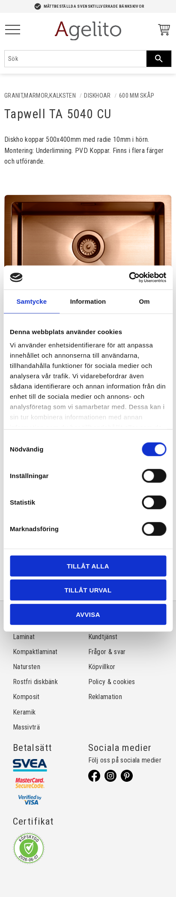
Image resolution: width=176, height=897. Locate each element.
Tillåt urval (88, 590)
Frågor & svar (107, 652)
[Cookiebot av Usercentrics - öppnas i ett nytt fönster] (128, 277)
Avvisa (88, 614)
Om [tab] (144, 301)
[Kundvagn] (162, 31)
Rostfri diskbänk (35, 682)
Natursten (26, 667)
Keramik (24, 712)
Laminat (24, 637)
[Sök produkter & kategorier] (75, 58)
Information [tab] (88, 301)
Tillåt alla (88, 565)
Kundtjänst (103, 637)
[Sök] (158, 59)
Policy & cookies (111, 682)
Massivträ (26, 727)
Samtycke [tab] (31, 301)
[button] (12, 30)
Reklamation (105, 697)
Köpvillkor (102, 667)
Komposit (26, 697)
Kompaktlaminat (35, 652)
